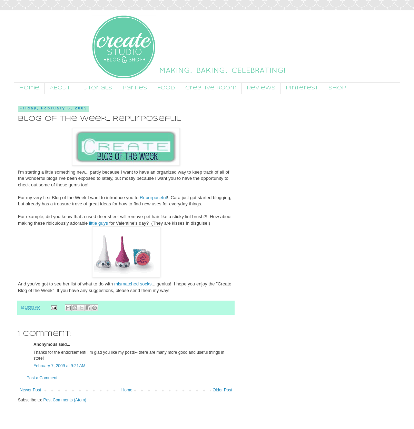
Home (29, 88)
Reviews (261, 88)
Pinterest (302, 88)
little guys (98, 223)
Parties (134, 88)
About (60, 88)
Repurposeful (153, 197)
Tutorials (96, 88)
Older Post (222, 390)
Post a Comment (42, 378)
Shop (337, 88)
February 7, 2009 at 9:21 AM (59, 365)
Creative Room (210, 88)
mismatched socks (132, 283)
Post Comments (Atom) (64, 400)
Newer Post (30, 390)
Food (166, 88)
